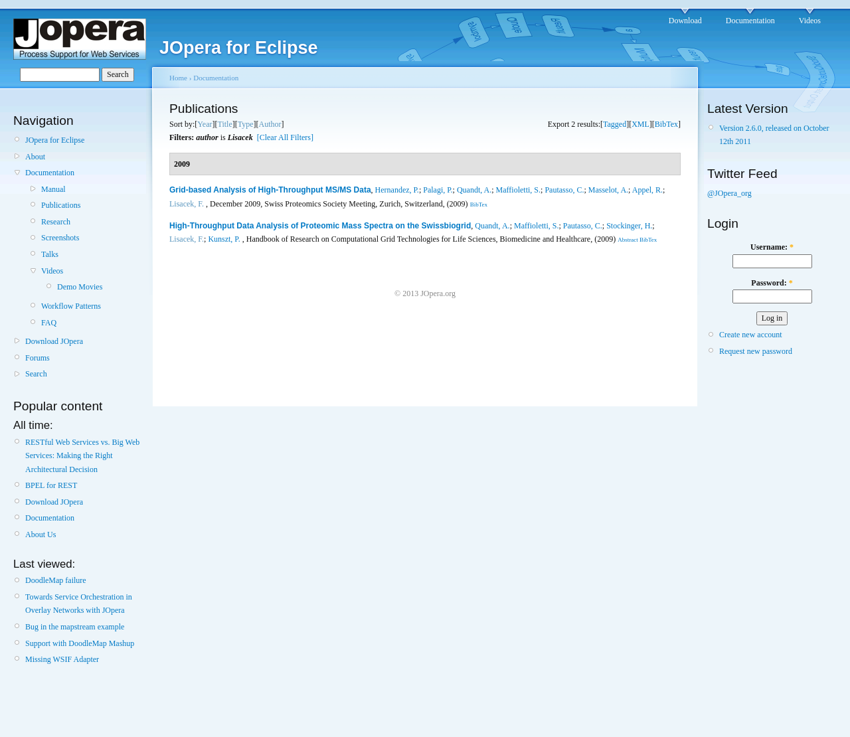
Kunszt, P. (224, 239)
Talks (49, 254)
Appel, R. (647, 190)
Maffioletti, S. (518, 190)
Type (246, 124)
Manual (53, 189)
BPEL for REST (51, 485)
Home (178, 78)
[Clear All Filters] (285, 137)
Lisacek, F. (186, 203)
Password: (771, 282)
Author (270, 124)
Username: (772, 247)
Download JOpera (54, 341)
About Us (40, 534)
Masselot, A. (608, 190)
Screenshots (60, 237)
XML (640, 124)
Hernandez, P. (397, 190)
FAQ (48, 322)
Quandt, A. (474, 190)
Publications (60, 205)
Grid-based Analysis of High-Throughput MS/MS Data (270, 190)
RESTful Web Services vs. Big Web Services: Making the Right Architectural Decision (82, 456)
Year (204, 124)
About (35, 156)
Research (55, 221)
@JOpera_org (729, 193)
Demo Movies (79, 286)
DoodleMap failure (55, 580)
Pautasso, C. (564, 190)
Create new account (750, 334)
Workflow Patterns (71, 306)
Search (36, 373)
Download (685, 20)
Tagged (614, 124)
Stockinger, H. (629, 225)
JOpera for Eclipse (54, 140)
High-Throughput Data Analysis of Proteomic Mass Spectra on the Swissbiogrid (320, 225)
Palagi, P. (437, 190)
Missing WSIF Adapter (62, 659)
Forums (37, 358)
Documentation (750, 20)
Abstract (628, 239)
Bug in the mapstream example (74, 626)
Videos (810, 20)
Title (224, 124)
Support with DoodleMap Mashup (79, 643)
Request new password (755, 351)
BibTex (666, 124)
